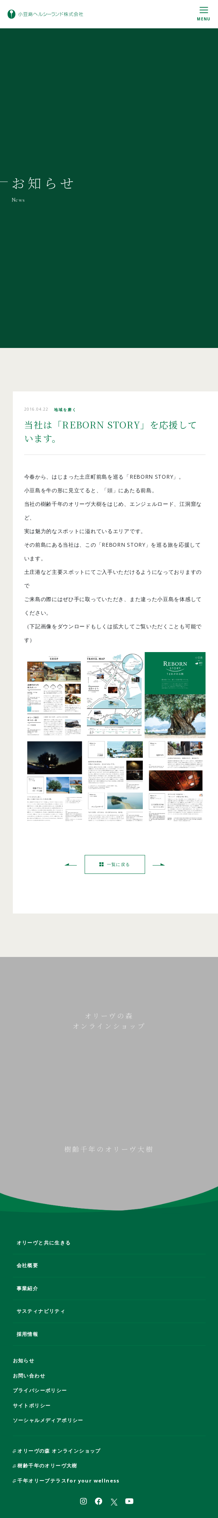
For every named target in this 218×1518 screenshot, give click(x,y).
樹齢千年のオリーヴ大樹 (45, 1465)
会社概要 (28, 1265)
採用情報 (28, 1334)
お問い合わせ (29, 1375)
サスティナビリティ (41, 1311)
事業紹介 (28, 1288)
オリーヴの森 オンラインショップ (57, 1450)
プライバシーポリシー (40, 1390)
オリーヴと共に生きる (44, 1242)
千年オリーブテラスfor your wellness (66, 1480)
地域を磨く (65, 409)
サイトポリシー (32, 1405)
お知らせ (24, 1360)
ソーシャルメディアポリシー (48, 1420)
